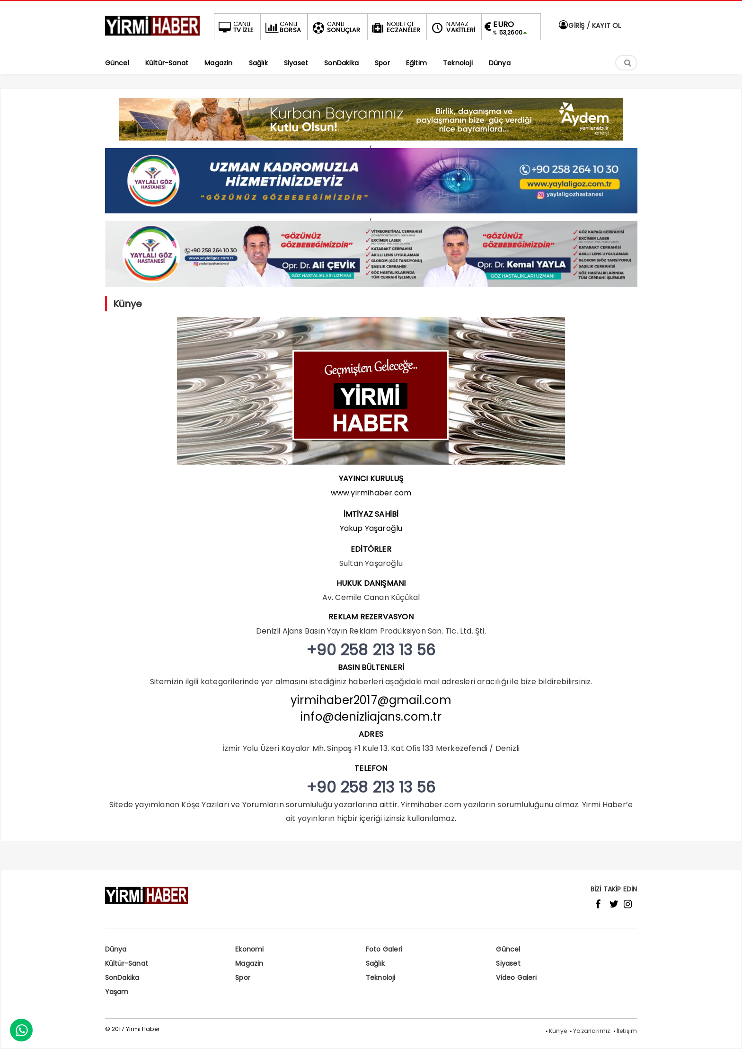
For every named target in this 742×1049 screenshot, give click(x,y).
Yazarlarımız (591, 1031)
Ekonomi (249, 949)
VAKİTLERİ (452, 27)
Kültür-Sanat (126, 963)
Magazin (249, 963)
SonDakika (122, 977)
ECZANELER (395, 27)
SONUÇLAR (335, 27)
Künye (558, 1031)
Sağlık (375, 963)
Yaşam (117, 991)
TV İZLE (235, 27)
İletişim (627, 1031)
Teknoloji (381, 977)
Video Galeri (516, 977)
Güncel (508, 949)
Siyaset (508, 963)
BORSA (282, 27)
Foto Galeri (384, 949)
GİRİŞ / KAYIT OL (589, 25)
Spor (242, 977)
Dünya (116, 949)
